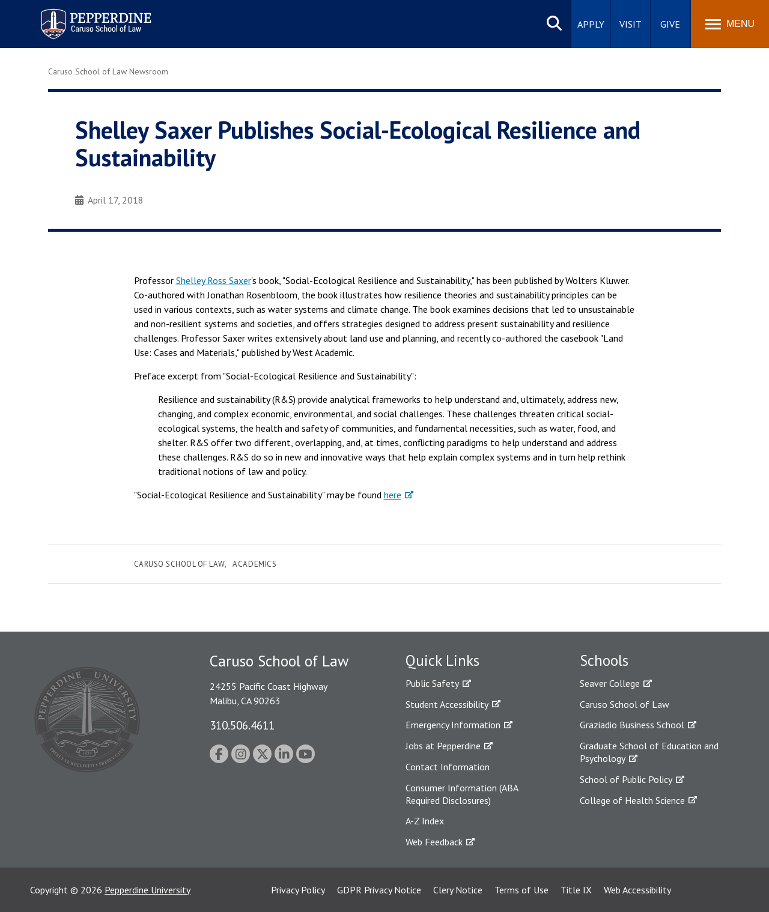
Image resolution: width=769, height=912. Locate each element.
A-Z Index (425, 821)
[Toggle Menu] (730, 24)
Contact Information (448, 767)
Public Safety (432, 683)
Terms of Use (521, 890)
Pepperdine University (147, 890)
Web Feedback (434, 842)
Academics (254, 564)
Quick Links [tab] (442, 660)
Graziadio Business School (632, 725)
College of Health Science (632, 800)
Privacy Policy (298, 890)
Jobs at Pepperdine (443, 746)
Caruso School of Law (179, 564)
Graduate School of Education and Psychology (649, 752)
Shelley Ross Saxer (213, 280)
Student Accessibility (447, 704)
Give (670, 24)
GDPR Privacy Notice (379, 890)
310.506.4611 (242, 724)
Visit (630, 24)
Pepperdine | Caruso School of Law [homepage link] (94, 16)
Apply (590, 24)
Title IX (576, 890)
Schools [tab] (604, 660)
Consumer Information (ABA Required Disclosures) (462, 794)
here (392, 495)
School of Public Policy (626, 779)
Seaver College (610, 683)
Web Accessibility (637, 890)
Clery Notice (457, 890)
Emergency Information (453, 725)
